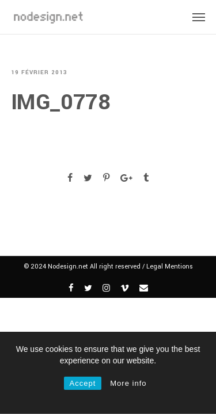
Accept (83, 383)
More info (128, 383)
